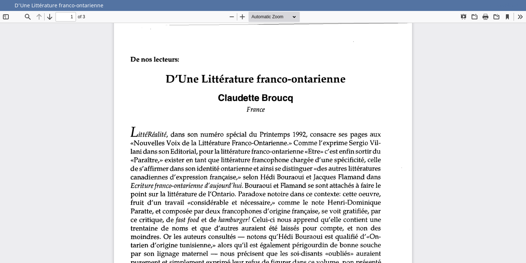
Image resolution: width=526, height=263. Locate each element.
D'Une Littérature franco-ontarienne (59, 5)
